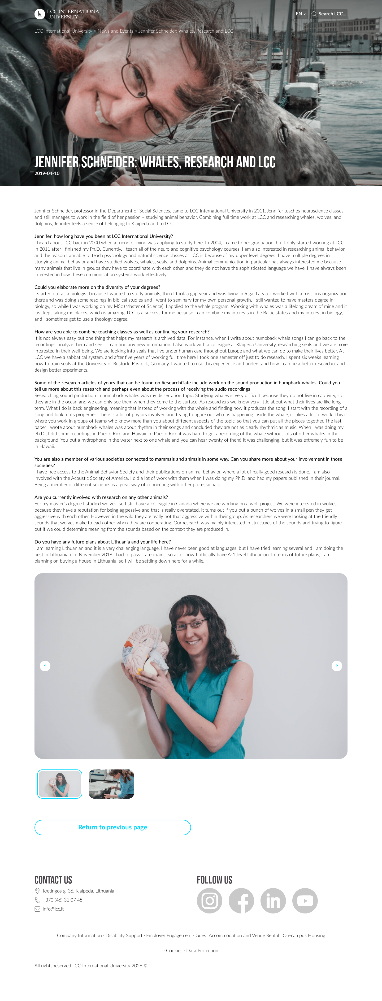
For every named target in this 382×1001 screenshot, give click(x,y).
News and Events (115, 31)
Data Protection (202, 950)
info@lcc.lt (53, 909)
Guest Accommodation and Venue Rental (237, 935)
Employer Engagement (169, 935)
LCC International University (63, 31)
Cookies (174, 950)
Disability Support (124, 935)
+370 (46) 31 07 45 (63, 900)
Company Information (79, 935)
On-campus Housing (304, 935)
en (301, 14)
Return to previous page (112, 827)
